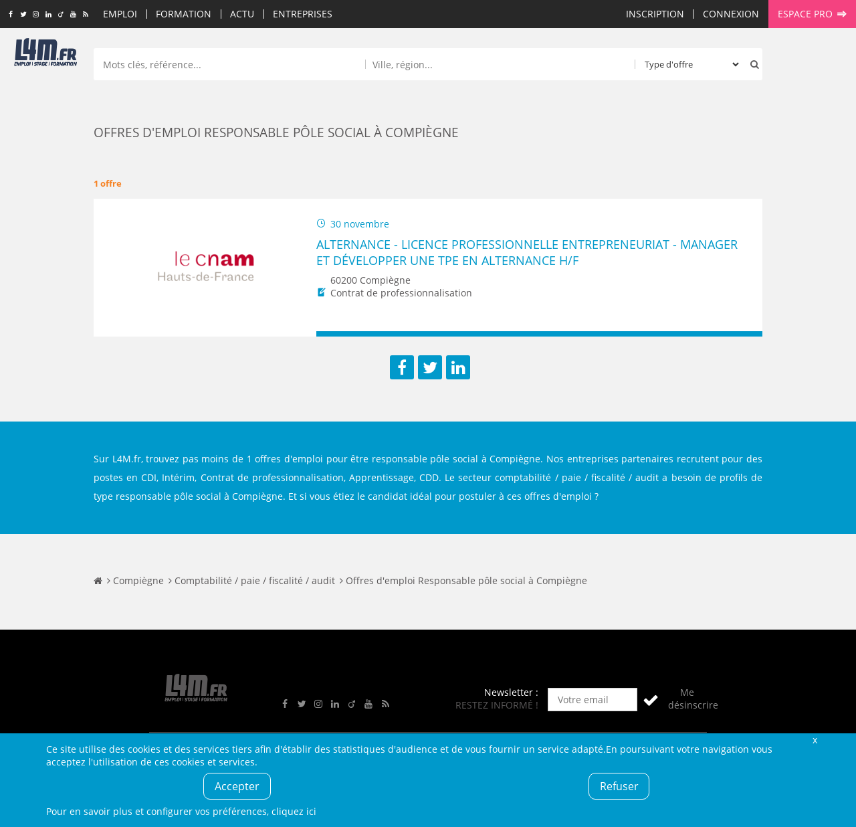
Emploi (120, 13)
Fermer (814, 739)
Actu (242, 13)
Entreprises (302, 13)
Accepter (237, 786)
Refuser (619, 786)
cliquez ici (294, 811)
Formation (183, 13)
